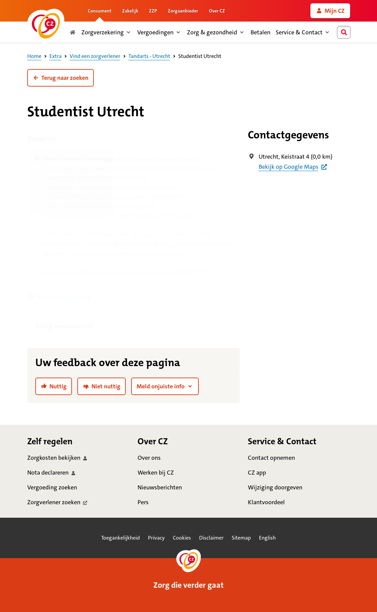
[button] (60, 78)
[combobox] (345, 32)
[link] (330, 10)
